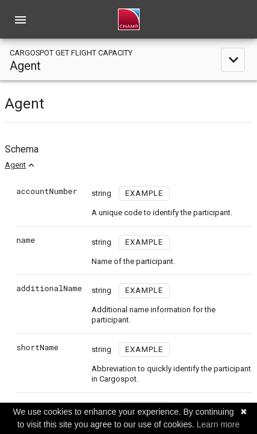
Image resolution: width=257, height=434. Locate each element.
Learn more (218, 424)
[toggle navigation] (128, 59)
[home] (128, 19)
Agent (15, 164)
